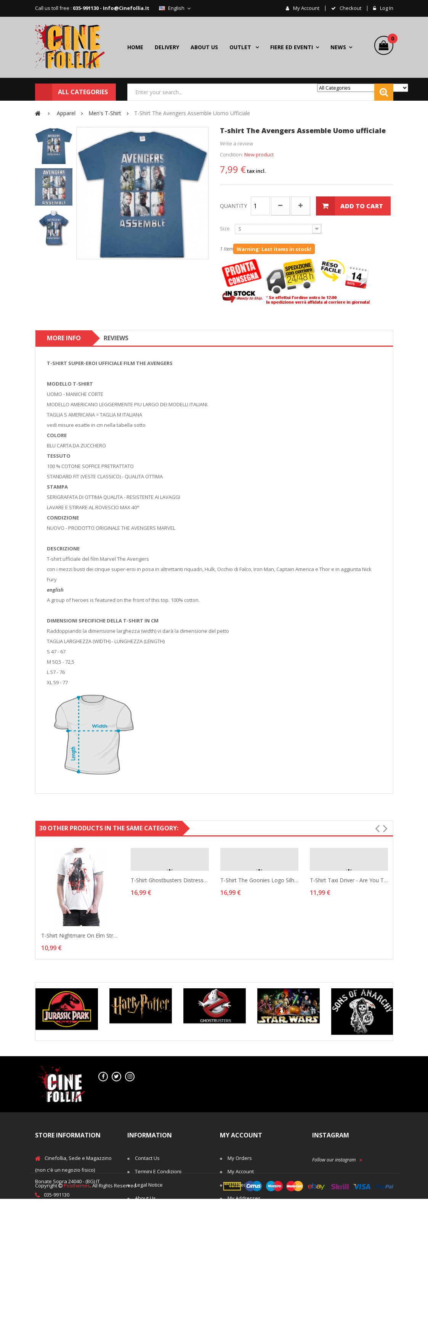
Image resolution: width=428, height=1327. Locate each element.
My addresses (244, 1198)
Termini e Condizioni (158, 1171)
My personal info (247, 1211)
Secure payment (154, 1276)
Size (225, 228)
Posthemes (77, 1313)
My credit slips (244, 1184)
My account (305, 8)
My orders (240, 1158)
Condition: (231, 154)
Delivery (144, 1236)
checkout (349, 8)
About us (145, 1198)
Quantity (233, 205)
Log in (386, 8)
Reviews (116, 338)
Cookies (144, 1262)
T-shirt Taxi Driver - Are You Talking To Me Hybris (349, 880)
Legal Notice (149, 1184)
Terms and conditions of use (163, 1217)
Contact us (147, 1158)
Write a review (236, 143)
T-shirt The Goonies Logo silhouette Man (259, 880)
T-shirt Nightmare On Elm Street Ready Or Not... (80, 935)
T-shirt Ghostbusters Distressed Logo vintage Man (170, 880)
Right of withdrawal (158, 1249)
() (390, 39)
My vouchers (243, 1224)
